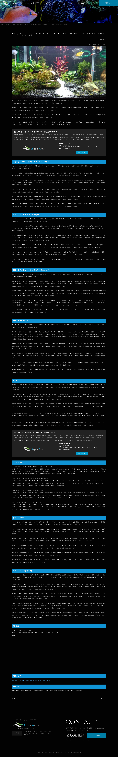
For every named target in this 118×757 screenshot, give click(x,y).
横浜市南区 (39, 680)
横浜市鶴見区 (25, 680)
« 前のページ (15, 698)
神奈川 (16, 680)
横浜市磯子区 (46, 680)
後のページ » (102, 698)
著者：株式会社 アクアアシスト (97, 44)
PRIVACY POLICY (49, 752)
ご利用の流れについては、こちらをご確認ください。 (77, 740)
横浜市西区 (33, 680)
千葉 (20, 680)
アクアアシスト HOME (5, 24)
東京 (13, 680)
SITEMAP (40, 752)
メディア (13, 24)
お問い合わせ (81, 153)
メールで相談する (96, 735)
